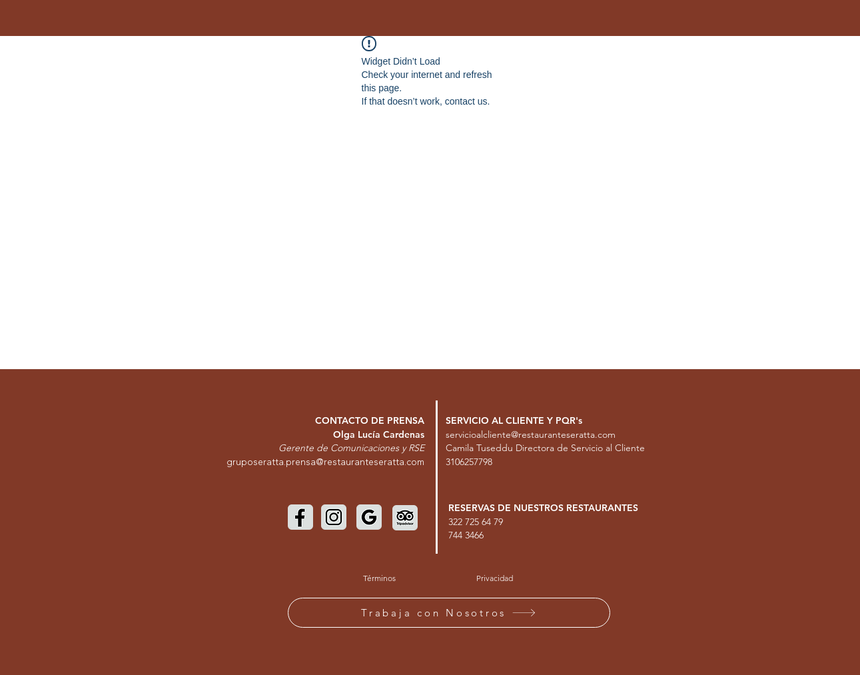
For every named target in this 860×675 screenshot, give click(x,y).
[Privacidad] (494, 578)
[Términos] (379, 578)
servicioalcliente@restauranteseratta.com (531, 434)
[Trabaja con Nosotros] (449, 613)
